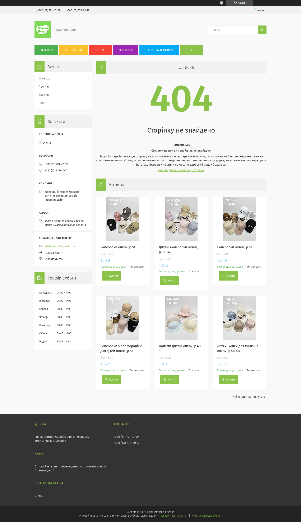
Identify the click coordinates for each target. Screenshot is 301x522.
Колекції (44, 78)
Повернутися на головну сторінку (181, 170)
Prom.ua (169, 512)
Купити (113, 275)
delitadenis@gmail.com (60, 246)
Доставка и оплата (159, 50)
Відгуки (44, 95)
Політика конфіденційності (206, 515)
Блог (191, 50)
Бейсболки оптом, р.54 (118, 247)
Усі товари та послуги (248, 397)
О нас (100, 50)
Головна (46, 50)
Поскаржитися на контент (173, 515)
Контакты (126, 50)
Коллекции (73, 50)
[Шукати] (262, 30)
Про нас (44, 86)
